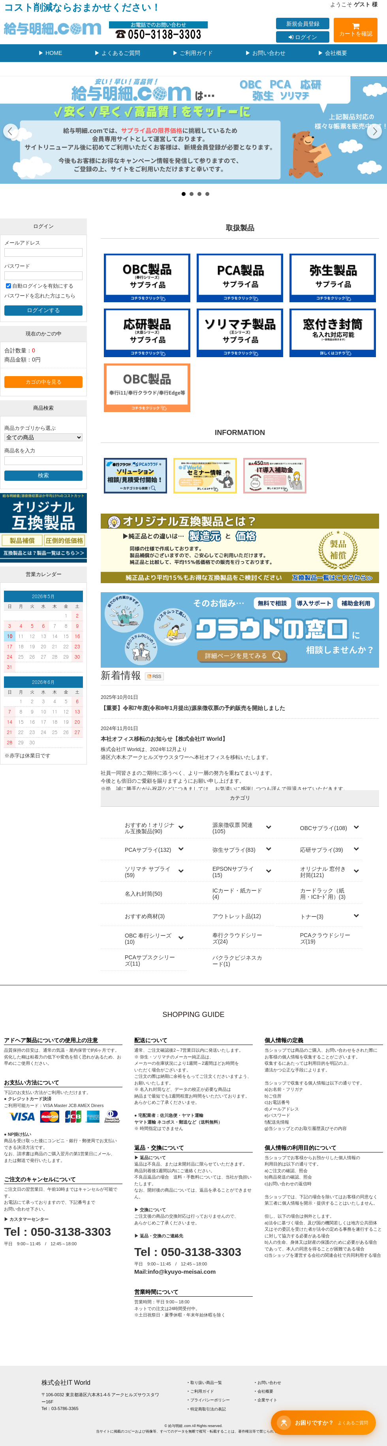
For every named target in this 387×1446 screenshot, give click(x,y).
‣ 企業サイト (266, 1400)
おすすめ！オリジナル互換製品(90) (150, 828)
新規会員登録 (302, 24)
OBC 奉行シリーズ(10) (148, 938)
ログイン (303, 37)
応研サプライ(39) (321, 850)
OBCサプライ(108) (323, 828)
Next (374, 132)
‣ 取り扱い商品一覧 (205, 1382)
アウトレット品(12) (236, 916)
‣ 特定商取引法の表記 (207, 1409)
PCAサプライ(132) (148, 850)
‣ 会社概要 (264, 1391)
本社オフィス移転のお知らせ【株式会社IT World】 (164, 739)
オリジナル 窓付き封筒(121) (323, 872)
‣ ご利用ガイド (201, 1391)
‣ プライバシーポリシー (209, 1400)
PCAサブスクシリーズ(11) (150, 960)
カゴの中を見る (44, 382)
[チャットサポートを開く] (323, 1422)
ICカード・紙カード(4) (237, 893)
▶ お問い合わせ (265, 53)
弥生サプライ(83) (233, 850)
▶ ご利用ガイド (193, 53)
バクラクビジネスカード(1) (237, 961)
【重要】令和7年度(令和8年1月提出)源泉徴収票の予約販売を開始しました (193, 708)
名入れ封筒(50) (143, 894)
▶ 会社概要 (332, 53)
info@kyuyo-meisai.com (182, 1271)
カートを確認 (356, 31)
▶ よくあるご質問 (117, 53)
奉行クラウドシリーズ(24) (237, 938)
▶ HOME (50, 53)
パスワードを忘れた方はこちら (39, 296)
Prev (11, 132)
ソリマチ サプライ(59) (148, 872)
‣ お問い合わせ (268, 1382)
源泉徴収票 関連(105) (232, 828)
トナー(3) (311, 916)
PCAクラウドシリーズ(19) (325, 938)
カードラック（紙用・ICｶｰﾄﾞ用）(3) (323, 893)
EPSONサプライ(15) (233, 872)
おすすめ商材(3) (145, 916)
